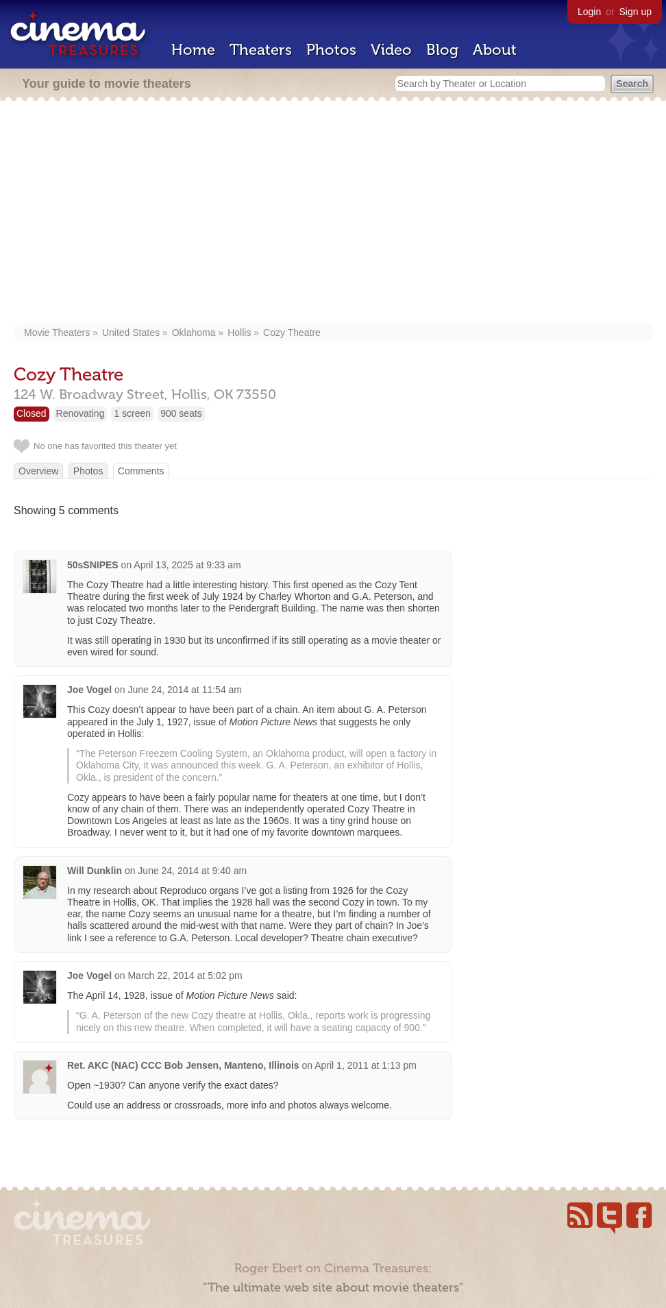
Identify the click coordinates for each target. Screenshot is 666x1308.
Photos (331, 49)
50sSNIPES (93, 564)
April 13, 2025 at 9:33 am (187, 564)
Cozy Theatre (292, 332)
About (495, 49)
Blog (442, 49)
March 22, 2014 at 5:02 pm (184, 975)
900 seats (181, 413)
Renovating (80, 413)
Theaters (261, 49)
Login (589, 11)
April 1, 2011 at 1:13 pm (365, 1065)
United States (131, 332)
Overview (38, 470)
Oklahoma (194, 332)
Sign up (635, 11)
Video (391, 49)
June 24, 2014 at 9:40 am (192, 870)
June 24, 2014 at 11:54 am (184, 689)
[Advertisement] (333, 214)
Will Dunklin (94, 870)
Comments (141, 470)
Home (193, 49)
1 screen (132, 413)
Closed (31, 413)
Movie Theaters (57, 332)
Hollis (239, 332)
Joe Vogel (89, 689)
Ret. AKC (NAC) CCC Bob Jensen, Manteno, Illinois (183, 1065)
